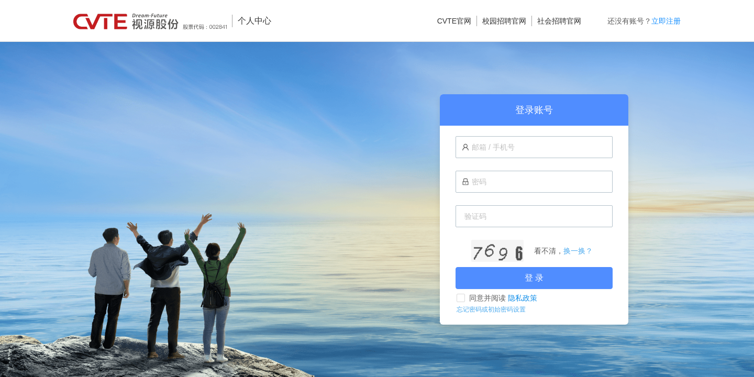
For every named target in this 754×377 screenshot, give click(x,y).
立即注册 (666, 21)
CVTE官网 (454, 21)
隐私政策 (522, 298)
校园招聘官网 (504, 21)
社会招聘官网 (559, 21)
